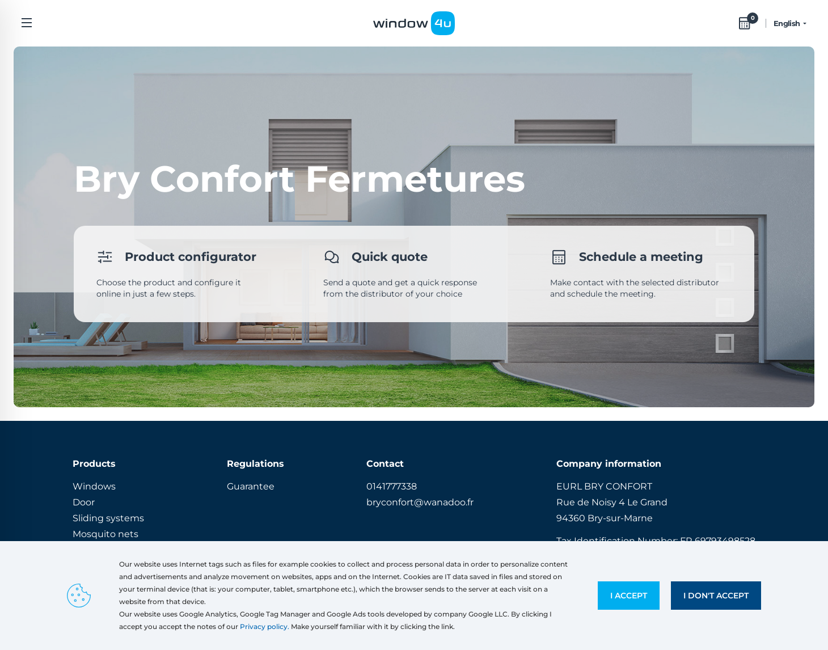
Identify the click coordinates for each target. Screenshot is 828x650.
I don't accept (716, 595)
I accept (628, 595)
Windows (94, 486)
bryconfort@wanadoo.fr (420, 502)
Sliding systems (108, 518)
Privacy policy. (264, 626)
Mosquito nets (105, 534)
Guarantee (250, 486)
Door (84, 502)
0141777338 (391, 486)
